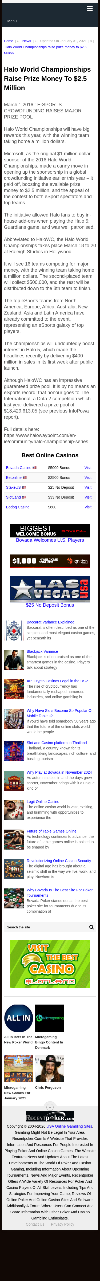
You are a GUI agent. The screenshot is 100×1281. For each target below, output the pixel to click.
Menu (12, 21)
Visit (88, 468)
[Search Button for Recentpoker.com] (90, 927)
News (26, 41)
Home (8, 41)
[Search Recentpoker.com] (50, 927)
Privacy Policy (62, 1224)
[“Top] (50, 1107)
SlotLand (13, 497)
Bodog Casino (18, 507)
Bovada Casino (18, 468)
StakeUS (13, 487)
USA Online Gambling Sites (69, 1126)
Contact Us (35, 1224)
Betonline (14, 477)
